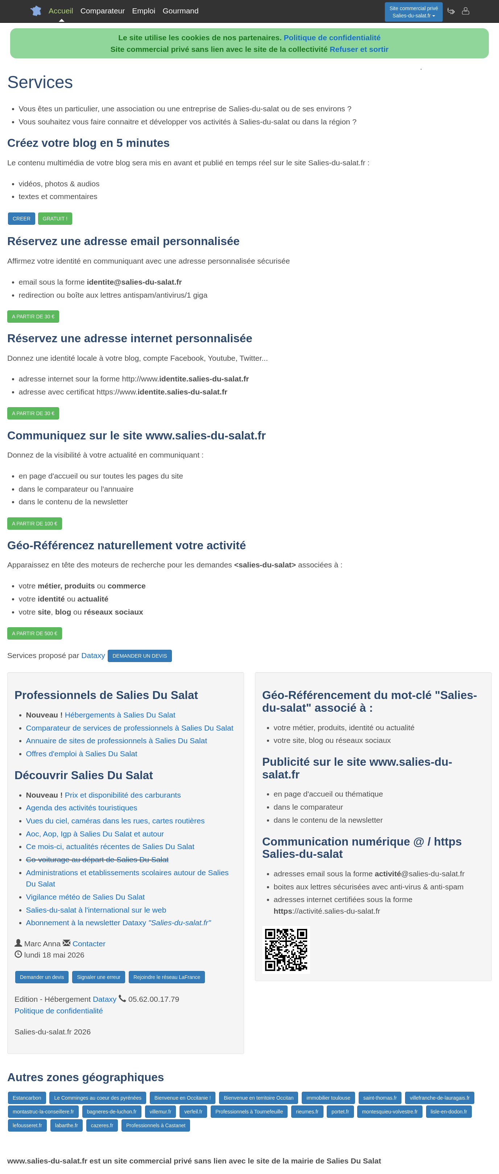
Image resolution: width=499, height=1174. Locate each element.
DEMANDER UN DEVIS (139, 656)
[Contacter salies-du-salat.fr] (465, 11)
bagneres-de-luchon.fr (112, 1112)
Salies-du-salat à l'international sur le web (96, 910)
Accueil (61, 11)
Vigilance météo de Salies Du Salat (85, 897)
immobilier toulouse (328, 1098)
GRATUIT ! (55, 219)
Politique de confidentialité (332, 37)
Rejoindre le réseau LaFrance (166, 977)
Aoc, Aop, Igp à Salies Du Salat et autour (95, 834)
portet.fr (340, 1112)
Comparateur (103, 11)
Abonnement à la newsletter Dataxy (118, 922)
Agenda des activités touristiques (81, 807)
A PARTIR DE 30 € (33, 316)
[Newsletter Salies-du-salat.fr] (451, 11)
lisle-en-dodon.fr (449, 1112)
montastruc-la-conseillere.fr (43, 1112)
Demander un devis (42, 977)
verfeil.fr (193, 1112)
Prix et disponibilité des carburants (123, 795)
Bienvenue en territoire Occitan (258, 1098)
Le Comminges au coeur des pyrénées (97, 1098)
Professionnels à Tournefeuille (249, 1112)
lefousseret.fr (27, 1125)
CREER (21, 219)
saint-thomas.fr (380, 1098)
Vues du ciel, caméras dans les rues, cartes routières (115, 821)
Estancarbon (27, 1098)
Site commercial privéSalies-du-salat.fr (413, 11)
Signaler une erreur (98, 977)
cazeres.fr (102, 1125)
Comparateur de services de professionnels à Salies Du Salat (130, 728)
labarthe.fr (66, 1125)
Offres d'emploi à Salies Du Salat (81, 753)
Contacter (89, 943)
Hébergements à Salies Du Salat (120, 715)
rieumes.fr (307, 1112)
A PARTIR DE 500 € (34, 633)
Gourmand (180, 11)
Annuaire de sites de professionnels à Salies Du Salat (116, 740)
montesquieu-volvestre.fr (389, 1112)
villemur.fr (161, 1112)
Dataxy (93, 655)
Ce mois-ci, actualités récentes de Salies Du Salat (110, 846)
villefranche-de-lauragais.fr (440, 1098)
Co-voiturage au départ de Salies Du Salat (97, 859)
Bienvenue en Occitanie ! (182, 1098)
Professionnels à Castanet (155, 1125)
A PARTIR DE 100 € (34, 523)
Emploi (143, 11)
